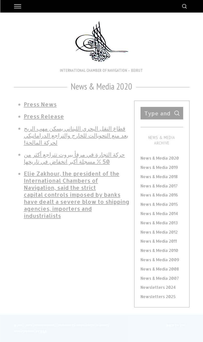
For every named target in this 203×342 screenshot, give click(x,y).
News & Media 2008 (160, 268)
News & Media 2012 (159, 232)
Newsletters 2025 (158, 296)
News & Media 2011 (159, 241)
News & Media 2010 (159, 250)
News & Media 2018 (159, 176)
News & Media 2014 (159, 213)
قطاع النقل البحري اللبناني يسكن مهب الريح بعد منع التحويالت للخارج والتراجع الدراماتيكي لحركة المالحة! (76, 135)
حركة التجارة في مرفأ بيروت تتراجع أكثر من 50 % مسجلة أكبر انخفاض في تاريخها (74, 158)
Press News (40, 104)
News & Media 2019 (159, 167)
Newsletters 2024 (158, 287)
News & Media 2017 (159, 185)
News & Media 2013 (159, 222)
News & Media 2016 (159, 194)
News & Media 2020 (160, 158)
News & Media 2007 (160, 278)
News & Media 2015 (159, 204)
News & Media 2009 (160, 259)
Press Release (44, 116)
